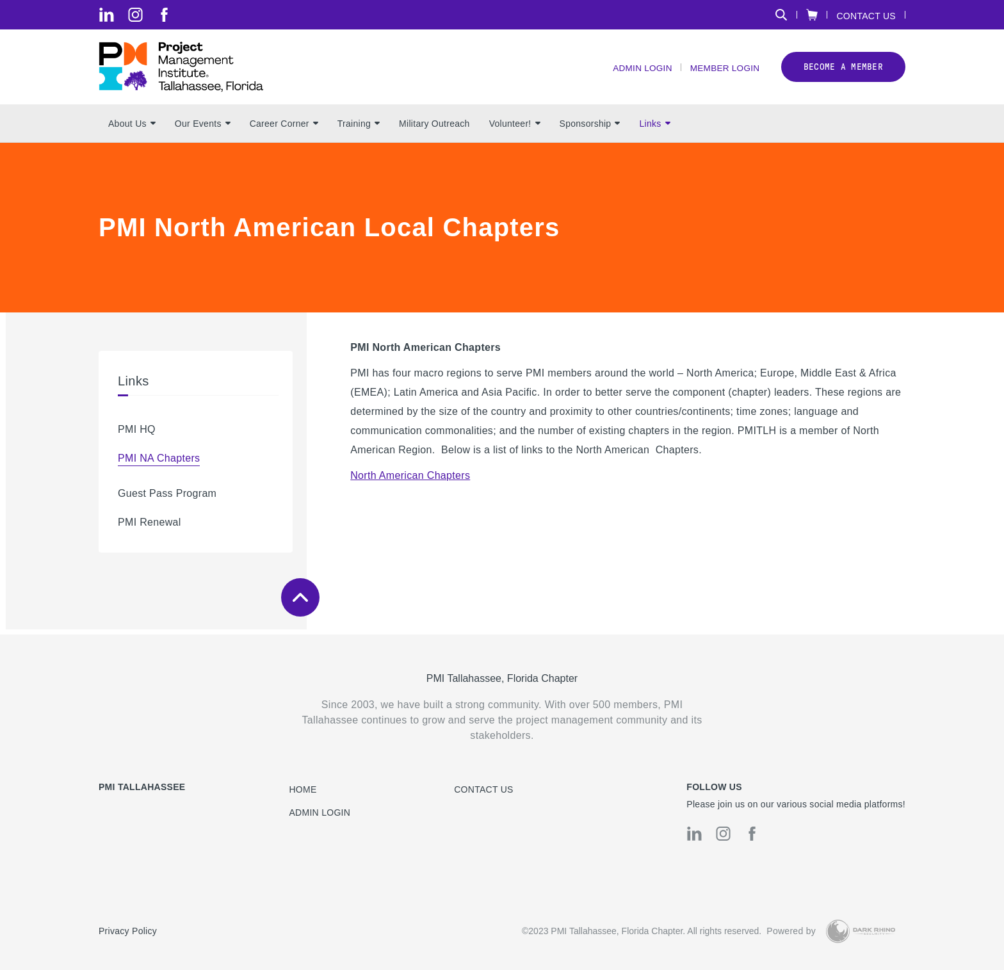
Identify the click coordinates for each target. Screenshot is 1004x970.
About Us (132, 129)
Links (654, 129)
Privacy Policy (128, 931)
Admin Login (638, 71)
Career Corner (284, 129)
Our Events (203, 129)
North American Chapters (410, 480)
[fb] (164, 15)
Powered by (791, 931)
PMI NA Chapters (159, 463)
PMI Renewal (149, 527)
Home (302, 789)
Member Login (723, 71)
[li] (107, 15)
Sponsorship (590, 129)
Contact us (484, 789)
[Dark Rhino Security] (860, 931)
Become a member (843, 69)
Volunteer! (514, 129)
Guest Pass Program (167, 498)
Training (358, 129)
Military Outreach (434, 129)
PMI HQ (137, 434)
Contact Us (866, 15)
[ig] (135, 15)
